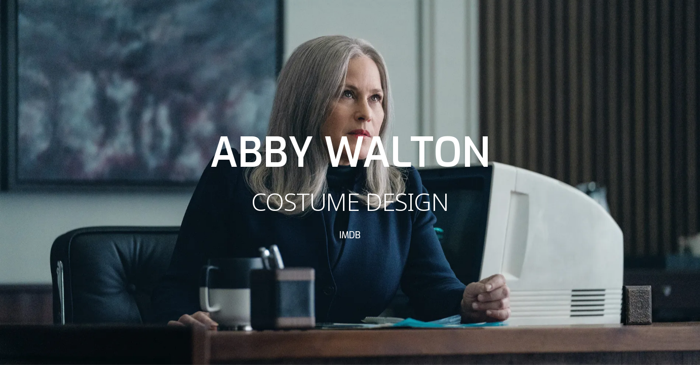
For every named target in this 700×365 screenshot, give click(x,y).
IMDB (350, 235)
